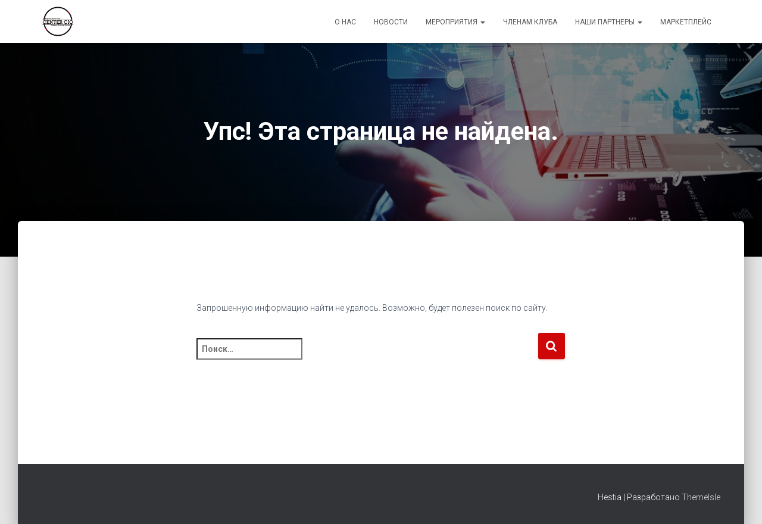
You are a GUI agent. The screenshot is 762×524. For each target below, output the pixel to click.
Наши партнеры (608, 22)
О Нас (345, 22)
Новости (391, 22)
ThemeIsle (701, 497)
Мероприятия (455, 22)
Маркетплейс (685, 22)
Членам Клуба (530, 22)
